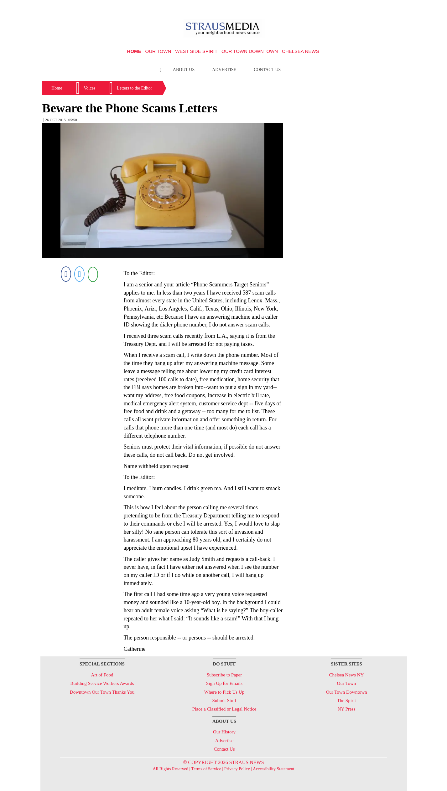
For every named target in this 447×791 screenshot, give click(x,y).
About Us (184, 69)
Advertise (224, 69)
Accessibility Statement (273, 769)
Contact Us (267, 69)
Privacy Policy (237, 769)
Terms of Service (206, 769)
